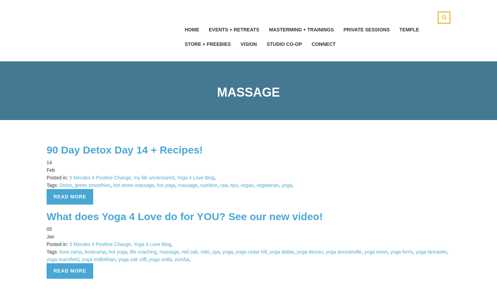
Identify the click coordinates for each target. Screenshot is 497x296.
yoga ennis (376, 252)
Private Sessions (366, 29)
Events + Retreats (234, 29)
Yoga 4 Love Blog (195, 177)
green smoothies (93, 185)
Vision (249, 44)
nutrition (208, 185)
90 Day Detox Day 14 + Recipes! (125, 150)
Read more (69, 196)
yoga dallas (282, 252)
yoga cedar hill (251, 252)
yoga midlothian (99, 259)
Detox (65, 185)
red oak (190, 252)
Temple (409, 29)
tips (234, 185)
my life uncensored (154, 177)
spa (216, 252)
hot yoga (166, 185)
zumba (182, 259)
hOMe (192, 29)
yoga (287, 185)
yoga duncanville (344, 252)
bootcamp (95, 252)
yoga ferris (401, 252)
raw (224, 185)
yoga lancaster (431, 252)
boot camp (70, 252)
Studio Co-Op (284, 44)
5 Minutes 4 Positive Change (100, 177)
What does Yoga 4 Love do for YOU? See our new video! (185, 216)
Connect (323, 44)
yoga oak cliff (132, 259)
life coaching (143, 252)
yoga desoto (310, 252)
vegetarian (267, 185)
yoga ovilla (160, 259)
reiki (205, 252)
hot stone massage (133, 185)
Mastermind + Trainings (301, 29)
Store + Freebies (208, 44)
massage (188, 185)
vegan (247, 185)
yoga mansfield (63, 259)
